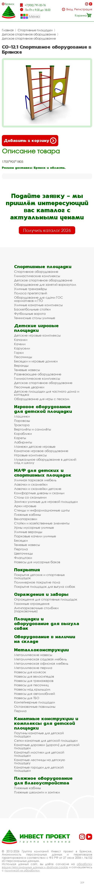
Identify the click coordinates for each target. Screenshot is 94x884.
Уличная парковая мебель (35, 480)
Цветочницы (23, 553)
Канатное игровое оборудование (41, 450)
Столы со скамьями (30, 497)
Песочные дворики (29, 387)
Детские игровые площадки (36, 328)
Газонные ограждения (31, 603)
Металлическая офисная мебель (41, 663)
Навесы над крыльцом (32, 689)
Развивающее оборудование (37, 374)
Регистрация (83, 9)
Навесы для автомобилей (34, 693)
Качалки (20, 339)
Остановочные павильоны (34, 706)
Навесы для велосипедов (34, 676)
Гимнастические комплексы (37, 275)
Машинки (22, 416)
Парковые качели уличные (35, 536)
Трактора (22, 425)
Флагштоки (23, 557)
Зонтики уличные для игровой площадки (46, 501)
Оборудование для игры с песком (41, 398)
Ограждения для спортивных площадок (45, 599)
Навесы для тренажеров (33, 680)
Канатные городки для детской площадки (39, 769)
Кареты (20, 437)
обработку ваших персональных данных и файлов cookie (47, 865)
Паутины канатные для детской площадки (39, 734)
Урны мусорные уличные (34, 527)
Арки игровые (25, 506)
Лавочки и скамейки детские (37, 488)
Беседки (21, 540)
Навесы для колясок (30, 672)
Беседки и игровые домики (36, 361)
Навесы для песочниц (31, 685)
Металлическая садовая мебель (40, 659)
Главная (8, 30)
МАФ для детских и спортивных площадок (42, 472)
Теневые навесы (27, 369)
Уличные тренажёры (30, 288)
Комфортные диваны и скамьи (39, 493)
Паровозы (22, 420)
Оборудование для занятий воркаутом (45, 284)
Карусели (22, 348)
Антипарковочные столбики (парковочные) (36, 609)
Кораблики (23, 433)
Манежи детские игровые (34, 446)
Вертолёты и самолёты (32, 429)
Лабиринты (23, 442)
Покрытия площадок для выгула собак (44, 586)
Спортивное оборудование (36, 271)
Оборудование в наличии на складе (44, 639)
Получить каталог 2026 (47, 230)
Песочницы (23, 356)
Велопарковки (25, 518)
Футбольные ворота (30, 313)
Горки (19, 352)
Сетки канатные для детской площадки (45, 740)
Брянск (9, 3)
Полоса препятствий (30, 293)
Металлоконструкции (41, 649)
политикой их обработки (22, 870)
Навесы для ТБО (26, 698)
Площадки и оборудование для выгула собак (46, 623)
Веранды (21, 365)
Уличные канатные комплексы (38, 305)
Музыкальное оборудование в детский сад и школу (45, 461)
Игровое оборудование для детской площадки (43, 409)
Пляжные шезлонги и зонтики (37, 792)
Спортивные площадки (35, 30)
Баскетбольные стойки (32, 309)
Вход (69, 9)
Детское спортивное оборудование (29, 34)
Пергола (21, 549)
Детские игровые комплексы (37, 335)
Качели (19, 344)
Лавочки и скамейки (30, 484)
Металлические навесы (33, 654)
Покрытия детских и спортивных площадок (39, 576)
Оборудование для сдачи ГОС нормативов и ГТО (38, 299)
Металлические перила (33, 667)
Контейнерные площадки (34, 702)
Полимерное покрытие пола (37, 582)
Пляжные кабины (27, 514)
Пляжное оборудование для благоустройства (43, 780)
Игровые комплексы (30, 455)
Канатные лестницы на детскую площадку (39, 761)
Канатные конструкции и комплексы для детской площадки (46, 723)
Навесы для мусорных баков (37, 562)
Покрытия (27, 569)
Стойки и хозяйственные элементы (41, 523)
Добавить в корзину (30, 140)
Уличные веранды (28, 531)
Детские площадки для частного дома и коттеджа (46, 393)
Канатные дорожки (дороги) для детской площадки (46, 746)
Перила (20, 710)
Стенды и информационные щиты (42, 510)
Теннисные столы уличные (34, 317)
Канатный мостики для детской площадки (39, 754)
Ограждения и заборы (41, 594)
